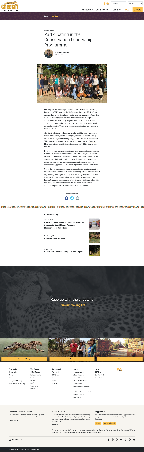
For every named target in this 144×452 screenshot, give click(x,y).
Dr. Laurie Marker (35, 375)
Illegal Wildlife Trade (80, 381)
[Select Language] (118, 3)
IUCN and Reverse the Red (82, 392)
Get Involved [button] (102, 9)
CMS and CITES (78, 395)
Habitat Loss (77, 384)
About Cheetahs (78, 375)
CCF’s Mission (35, 372)
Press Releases (100, 378)
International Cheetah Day (17, 384)
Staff (32, 383)
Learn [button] (116, 9)
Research (12, 375)
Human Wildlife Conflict (80, 378)
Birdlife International (66, 144)
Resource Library (24, 359)
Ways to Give (56, 372)
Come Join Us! (14, 420)
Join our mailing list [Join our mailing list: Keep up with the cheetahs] (72, 305)
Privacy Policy (35, 449)
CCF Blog (55, 16)
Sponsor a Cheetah (109, 423)
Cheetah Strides (100, 375)
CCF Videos (77, 398)
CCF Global (33, 389)
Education (12, 378)
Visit (120, 359)
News (46, 16)
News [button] (126, 9)
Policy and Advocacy (15, 381)
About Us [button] (86, 9)
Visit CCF (55, 381)
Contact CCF (56, 384)
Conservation (13, 372)
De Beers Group (57, 154)
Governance (34, 386)
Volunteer (72, 359)
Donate (137, 9)
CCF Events (55, 375)
